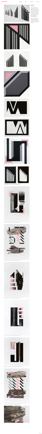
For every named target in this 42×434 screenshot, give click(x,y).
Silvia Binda (4, 1)
